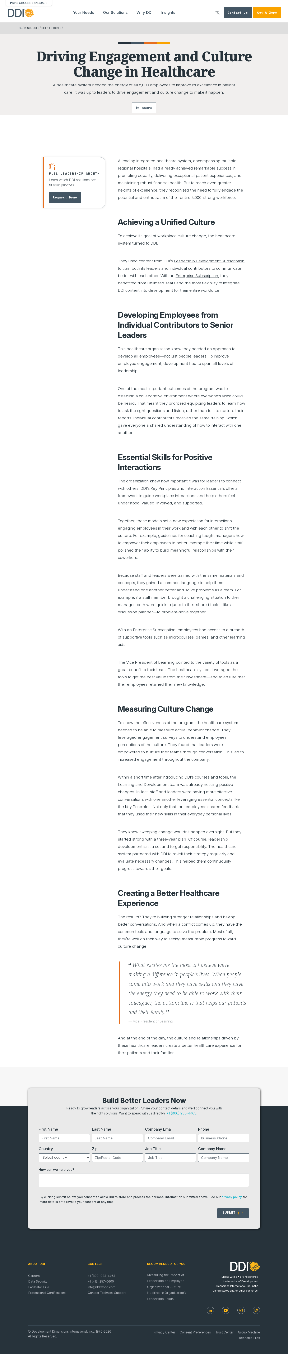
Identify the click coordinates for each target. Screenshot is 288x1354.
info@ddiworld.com (101, 1287)
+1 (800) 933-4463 (181, 1113)
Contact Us (238, 12)
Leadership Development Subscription (209, 261)
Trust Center (224, 1332)
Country (46, 1148)
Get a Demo (267, 12)
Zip (95, 1148)
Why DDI (144, 12)
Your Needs (83, 12)
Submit (233, 1213)
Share (144, 107)
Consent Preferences (195, 1332)
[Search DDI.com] (217, 12)
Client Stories (51, 28)
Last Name (101, 1129)
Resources (31, 28)
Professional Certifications (47, 1293)
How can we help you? (56, 1169)
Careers (34, 1276)
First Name (48, 1129)
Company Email (158, 1129)
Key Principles (163, 488)
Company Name (212, 1148)
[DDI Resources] (256, 1310)
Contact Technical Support (107, 1293)
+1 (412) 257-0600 (101, 1281)
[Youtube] (225, 1310)
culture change (132, 946)
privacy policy (232, 1197)
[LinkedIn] (210, 1310)
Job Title (153, 1148)
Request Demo (65, 197)
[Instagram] (241, 1310)
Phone (203, 1129)
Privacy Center (164, 1332)
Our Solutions (115, 12)
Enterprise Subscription (197, 275)
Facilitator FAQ (38, 1287)
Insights (168, 12)
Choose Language (33, 3)
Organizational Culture (164, 1287)
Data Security (37, 1281)
